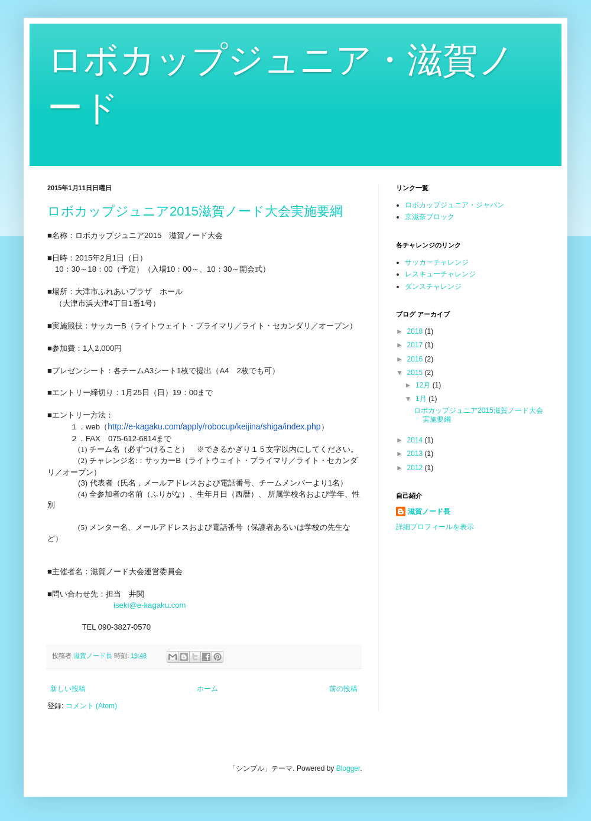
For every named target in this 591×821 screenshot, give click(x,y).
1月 (421, 399)
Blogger (348, 768)
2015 (416, 373)
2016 (416, 359)
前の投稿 (343, 689)
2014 (416, 440)
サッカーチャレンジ (437, 262)
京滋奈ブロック (429, 217)
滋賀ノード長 (429, 511)
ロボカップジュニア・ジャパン (454, 205)
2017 (416, 345)
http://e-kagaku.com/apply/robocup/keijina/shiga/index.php (214, 426)
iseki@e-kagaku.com (149, 605)
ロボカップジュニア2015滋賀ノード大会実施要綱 (195, 211)
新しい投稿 (68, 689)
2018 (416, 331)
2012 (416, 468)
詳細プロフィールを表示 (435, 527)
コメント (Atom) (91, 706)
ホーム (207, 689)
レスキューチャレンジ (440, 274)
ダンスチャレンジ (433, 286)
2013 (416, 453)
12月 (424, 385)
